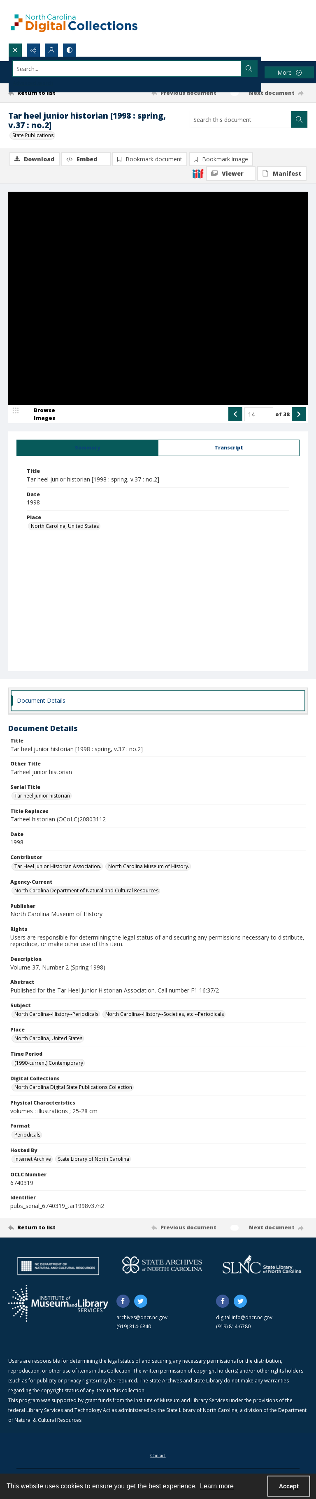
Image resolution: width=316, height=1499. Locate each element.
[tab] (87, 448)
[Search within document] (299, 119)
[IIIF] (197, 173)
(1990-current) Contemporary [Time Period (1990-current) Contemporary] (48, 1062)
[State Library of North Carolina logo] (262, 1265)
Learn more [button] (217, 1486)
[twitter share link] (140, 1301)
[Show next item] (299, 414)
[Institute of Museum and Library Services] (58, 1303)
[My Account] (51, 50)
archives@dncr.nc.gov (141, 1317)
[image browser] (39, 414)
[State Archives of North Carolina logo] (162, 1265)
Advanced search (33, 83)
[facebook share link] (123, 1301)
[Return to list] (47, 92)
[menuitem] (157, 1455)
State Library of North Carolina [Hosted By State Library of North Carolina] (93, 1158)
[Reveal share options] (33, 50)
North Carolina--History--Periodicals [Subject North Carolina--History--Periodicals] (56, 1014)
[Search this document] (240, 119)
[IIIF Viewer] (231, 173)
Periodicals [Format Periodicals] (27, 1134)
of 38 (282, 414)
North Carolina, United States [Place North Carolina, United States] (65, 526)
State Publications (32, 135)
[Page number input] (258, 414)
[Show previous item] (235, 414)
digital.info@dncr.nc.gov (244, 1317)
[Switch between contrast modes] (69, 50)
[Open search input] (15, 50)
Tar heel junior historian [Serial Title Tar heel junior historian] (42, 795)
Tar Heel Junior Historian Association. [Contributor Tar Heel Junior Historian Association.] (57, 866)
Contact (157, 1455)
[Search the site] (127, 68)
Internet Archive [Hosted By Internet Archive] (32, 1158)
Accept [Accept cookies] (289, 1486)
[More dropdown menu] (289, 72)
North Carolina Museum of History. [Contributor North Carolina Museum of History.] (148, 866)
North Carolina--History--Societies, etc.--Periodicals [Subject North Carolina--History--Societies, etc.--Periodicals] (164, 1014)
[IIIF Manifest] (282, 173)
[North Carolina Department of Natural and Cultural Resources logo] (58, 1266)
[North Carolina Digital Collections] (74, 21)
